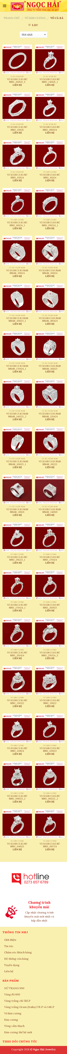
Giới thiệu (10, 939)
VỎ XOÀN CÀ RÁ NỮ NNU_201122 (50, 702)
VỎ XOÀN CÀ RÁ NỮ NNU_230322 (17, 702)
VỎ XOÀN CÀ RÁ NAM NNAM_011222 (50, 463)
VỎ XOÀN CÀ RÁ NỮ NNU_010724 (50, 845)
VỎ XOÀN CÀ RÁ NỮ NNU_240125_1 (50, 80)
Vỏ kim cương (35, 18)
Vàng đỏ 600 (12, 994)
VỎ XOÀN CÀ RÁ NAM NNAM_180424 (50, 319)
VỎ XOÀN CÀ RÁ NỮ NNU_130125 (17, 128)
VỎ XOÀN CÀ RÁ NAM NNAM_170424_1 (17, 367)
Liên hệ (8, 971)
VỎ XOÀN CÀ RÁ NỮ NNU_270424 (50, 558)
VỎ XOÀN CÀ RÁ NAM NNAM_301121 (17, 511)
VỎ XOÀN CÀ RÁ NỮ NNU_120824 (17, 749)
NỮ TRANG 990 (14, 988)
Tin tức (8, 946)
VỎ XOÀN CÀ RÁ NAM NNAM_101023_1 (17, 319)
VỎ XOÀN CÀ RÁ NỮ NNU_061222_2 (50, 797)
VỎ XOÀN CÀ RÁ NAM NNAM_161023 (50, 367)
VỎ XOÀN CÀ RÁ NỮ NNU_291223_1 (17, 558)
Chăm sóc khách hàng (18, 952)
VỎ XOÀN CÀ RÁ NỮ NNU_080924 (50, 128)
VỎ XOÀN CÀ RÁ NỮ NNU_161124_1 (17, 224)
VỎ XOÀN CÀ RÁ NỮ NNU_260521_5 (17, 80)
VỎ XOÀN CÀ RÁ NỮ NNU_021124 (17, 176)
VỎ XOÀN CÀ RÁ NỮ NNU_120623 (50, 749)
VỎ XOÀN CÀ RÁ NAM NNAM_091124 (17, 272)
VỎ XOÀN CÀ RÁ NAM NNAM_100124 (50, 272)
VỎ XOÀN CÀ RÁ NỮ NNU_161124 (50, 176)
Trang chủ (12, 18)
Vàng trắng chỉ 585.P (17, 1000)
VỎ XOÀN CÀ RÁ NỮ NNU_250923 (50, 606)
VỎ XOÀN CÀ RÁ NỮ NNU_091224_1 (50, 224)
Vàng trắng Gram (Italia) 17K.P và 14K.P (29, 1007)
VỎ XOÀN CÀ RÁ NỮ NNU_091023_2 (17, 797)
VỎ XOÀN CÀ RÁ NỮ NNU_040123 (17, 845)
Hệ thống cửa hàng (16, 958)
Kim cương (11, 1019)
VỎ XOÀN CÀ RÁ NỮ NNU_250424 (17, 654)
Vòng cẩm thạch (14, 1026)
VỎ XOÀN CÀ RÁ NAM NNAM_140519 (50, 511)
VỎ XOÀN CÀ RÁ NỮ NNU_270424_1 (17, 606)
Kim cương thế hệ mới (18, 1032)
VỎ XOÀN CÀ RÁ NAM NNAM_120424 (50, 415)
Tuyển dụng (11, 965)
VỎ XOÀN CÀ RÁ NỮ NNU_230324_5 (50, 654)
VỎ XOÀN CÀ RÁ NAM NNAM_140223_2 (17, 415)
